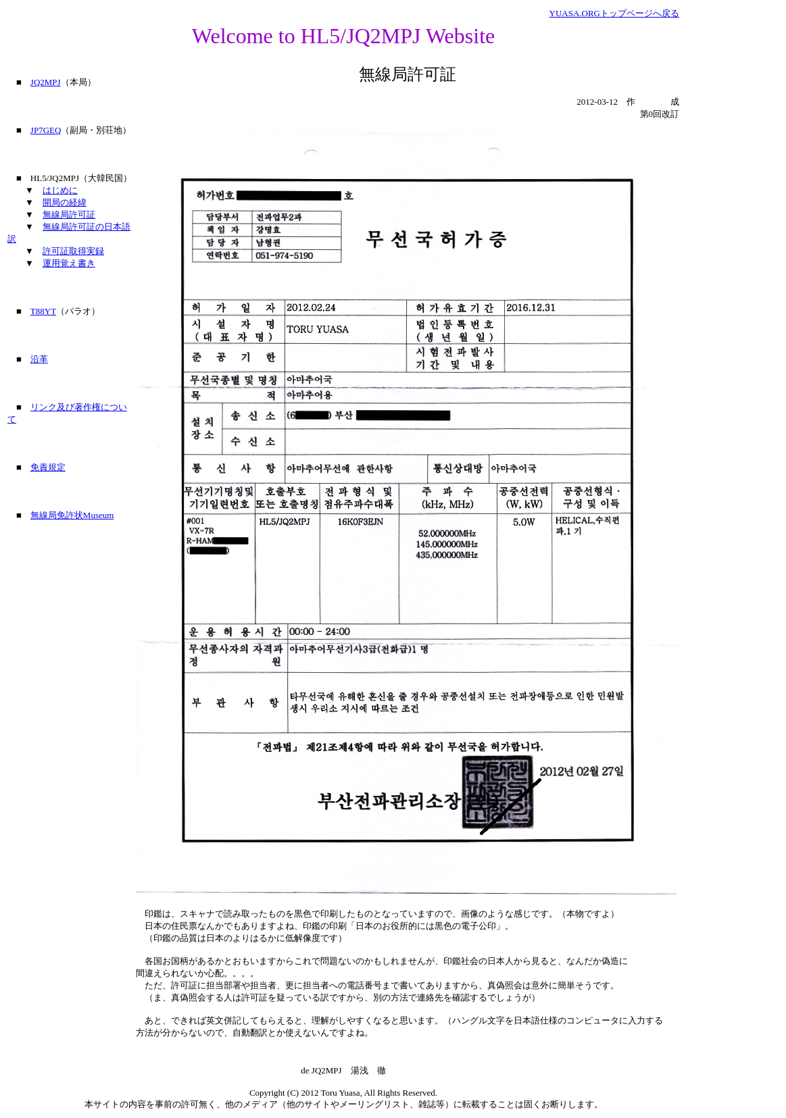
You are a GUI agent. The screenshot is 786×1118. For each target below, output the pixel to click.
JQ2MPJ (45, 82)
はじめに (60, 190)
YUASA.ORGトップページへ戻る (614, 13)
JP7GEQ (46, 130)
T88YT (43, 311)
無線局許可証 (69, 214)
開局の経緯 (65, 202)
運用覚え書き (69, 263)
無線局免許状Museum (72, 515)
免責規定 (48, 467)
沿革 (39, 359)
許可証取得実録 (73, 251)
